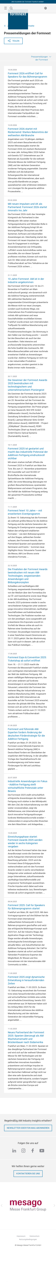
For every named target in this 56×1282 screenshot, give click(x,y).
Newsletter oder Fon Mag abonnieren (28, 1128)
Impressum (21, 1236)
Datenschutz (34, 1236)
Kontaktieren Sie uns (28, 1173)
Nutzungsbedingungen (28, 1239)
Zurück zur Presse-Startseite (20, 26)
